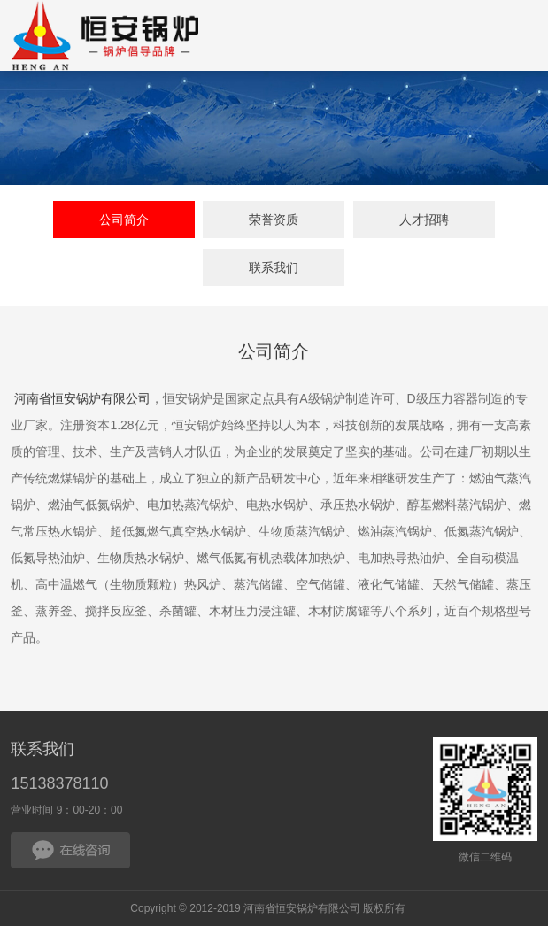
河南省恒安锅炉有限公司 (82, 399)
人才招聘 (424, 219)
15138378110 (59, 783)
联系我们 (273, 267)
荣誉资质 (273, 219)
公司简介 (124, 219)
